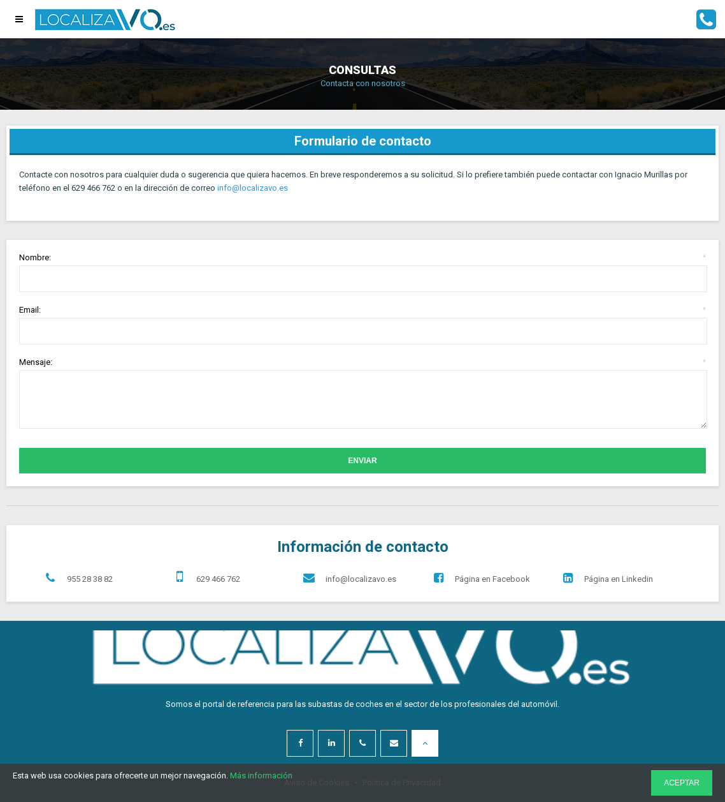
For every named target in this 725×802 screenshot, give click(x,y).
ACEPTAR (682, 782)
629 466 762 (204, 576)
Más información (261, 775)
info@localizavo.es (252, 188)
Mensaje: (362, 362)
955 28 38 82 (76, 578)
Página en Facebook (479, 578)
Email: (362, 310)
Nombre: (362, 257)
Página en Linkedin (605, 578)
